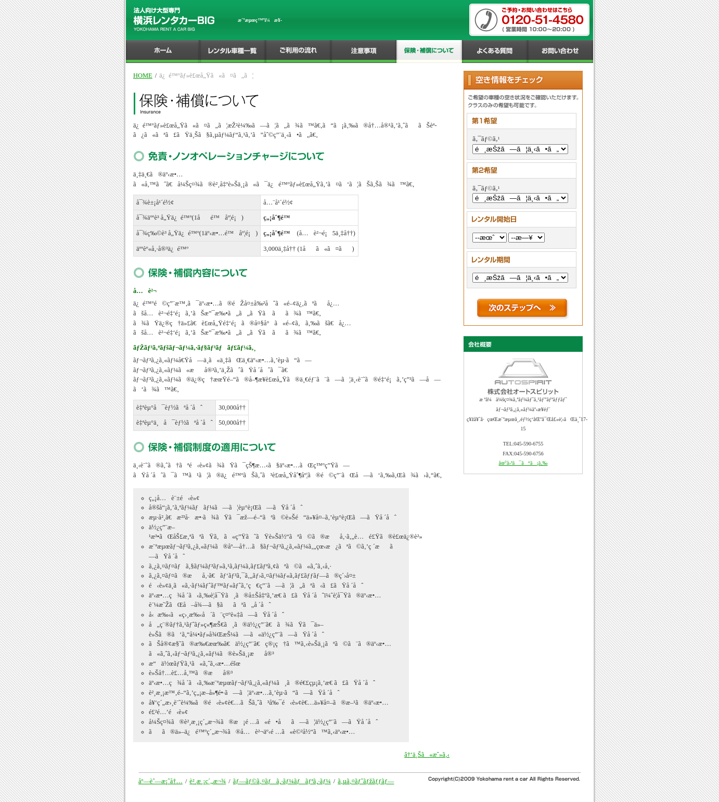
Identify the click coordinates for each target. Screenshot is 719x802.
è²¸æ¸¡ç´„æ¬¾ (207, 781)
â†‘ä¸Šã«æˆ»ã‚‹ (427, 754)
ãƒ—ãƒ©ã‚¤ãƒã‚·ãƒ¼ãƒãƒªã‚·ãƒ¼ (282, 781)
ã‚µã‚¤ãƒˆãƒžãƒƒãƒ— (366, 781)
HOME (142, 75)
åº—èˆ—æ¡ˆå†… (160, 781)
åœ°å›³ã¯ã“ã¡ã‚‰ (522, 463)
